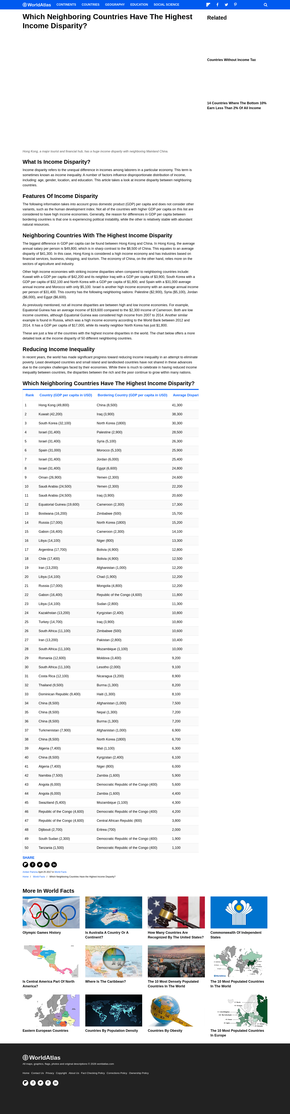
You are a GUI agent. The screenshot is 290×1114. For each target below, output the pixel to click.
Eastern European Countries (45, 1031)
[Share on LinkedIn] (54, 864)
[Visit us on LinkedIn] (55, 1083)
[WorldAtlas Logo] (38, 5)
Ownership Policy (139, 1073)
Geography (115, 4)
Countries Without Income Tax (231, 60)
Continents (66, 4)
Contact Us (37, 1073)
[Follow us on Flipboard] (25, 1083)
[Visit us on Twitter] (40, 1083)
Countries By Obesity (165, 1031)
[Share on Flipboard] (25, 864)
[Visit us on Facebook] (33, 1083)
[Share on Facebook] (32, 864)
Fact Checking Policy (93, 1073)
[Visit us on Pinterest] (48, 1083)
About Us (74, 1073)
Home (26, 1073)
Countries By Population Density (111, 1031)
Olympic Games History (42, 932)
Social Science (166, 4)
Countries (90, 4)
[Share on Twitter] (40, 864)
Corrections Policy (117, 1073)
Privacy (50, 1073)
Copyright (61, 1073)
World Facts (60, 872)
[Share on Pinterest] (47, 864)
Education (139, 4)
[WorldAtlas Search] (265, 4)
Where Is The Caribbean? (105, 981)
